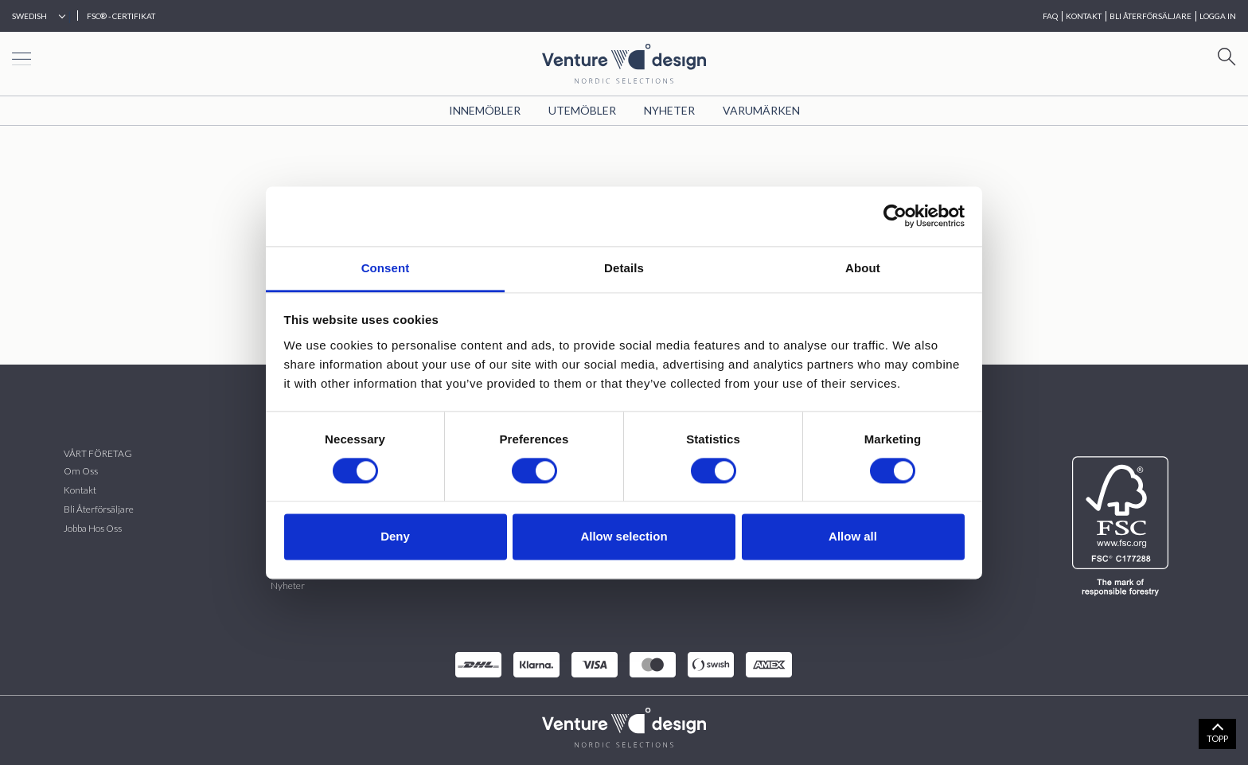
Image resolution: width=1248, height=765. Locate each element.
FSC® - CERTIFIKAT (121, 16)
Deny (395, 537)
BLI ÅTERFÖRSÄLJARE (1150, 16)
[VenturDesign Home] (624, 725)
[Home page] (624, 61)
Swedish (29, 16)
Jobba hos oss (93, 528)
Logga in (1217, 16)
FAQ (1050, 16)
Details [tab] (624, 268)
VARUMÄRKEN (761, 110)
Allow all (853, 537)
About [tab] (862, 268)
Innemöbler (485, 110)
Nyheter (669, 110)
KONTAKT (1084, 16)
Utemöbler (582, 110)
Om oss (81, 471)
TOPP (1217, 738)
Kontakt (80, 490)
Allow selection (623, 537)
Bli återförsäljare (99, 509)
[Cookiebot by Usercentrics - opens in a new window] (895, 216)
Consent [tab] (385, 268)
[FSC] (1123, 526)
